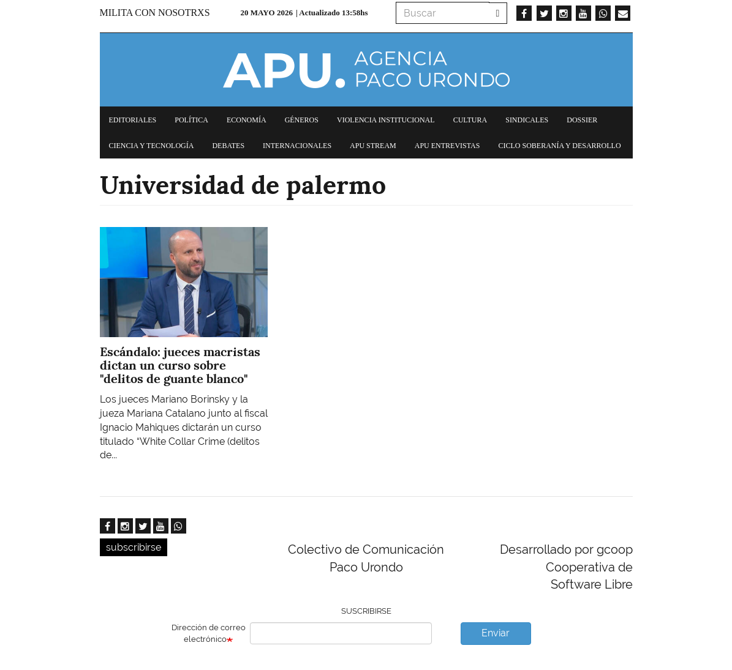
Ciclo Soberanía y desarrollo (559, 145)
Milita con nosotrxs (155, 12)
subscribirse (133, 547)
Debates (228, 145)
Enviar (495, 633)
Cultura (470, 120)
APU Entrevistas (447, 145)
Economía (246, 120)
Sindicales (526, 120)
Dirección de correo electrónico (209, 633)
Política (191, 120)
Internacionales (297, 145)
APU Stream (373, 145)
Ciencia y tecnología (151, 145)
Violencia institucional (386, 120)
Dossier (582, 120)
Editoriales (133, 120)
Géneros (302, 120)
